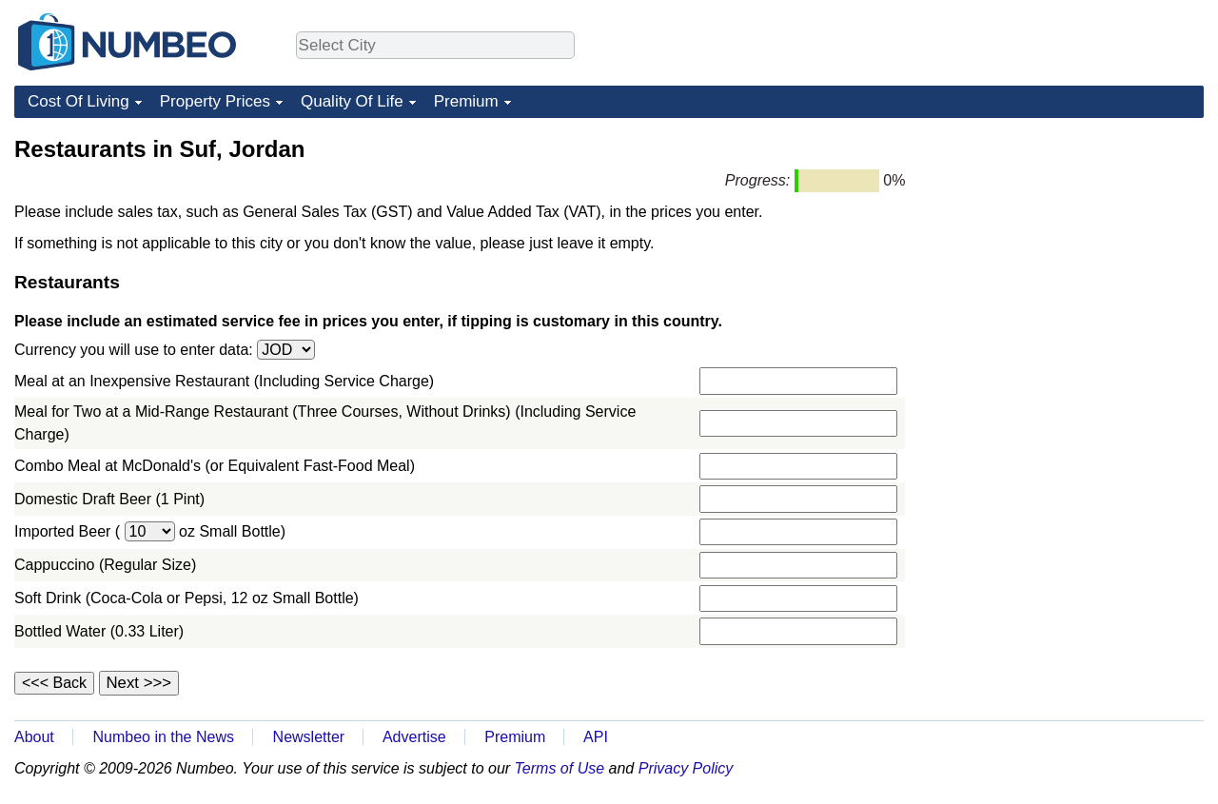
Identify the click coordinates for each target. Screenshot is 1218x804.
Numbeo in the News (163, 737)
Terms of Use (560, 768)
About (34, 737)
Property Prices (215, 101)
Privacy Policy (686, 768)
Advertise (414, 737)
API (595, 737)
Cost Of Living (78, 101)
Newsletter (309, 737)
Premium (466, 101)
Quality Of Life (352, 101)
